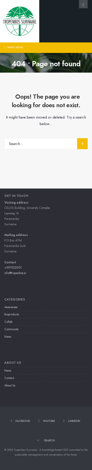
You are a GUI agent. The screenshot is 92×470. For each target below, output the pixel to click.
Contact (9, 378)
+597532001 (13, 267)
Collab (8, 322)
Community (11, 329)
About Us (9, 385)
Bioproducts (11, 314)
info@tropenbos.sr (15, 273)
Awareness (10, 307)
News (7, 336)
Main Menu (13, 47)
